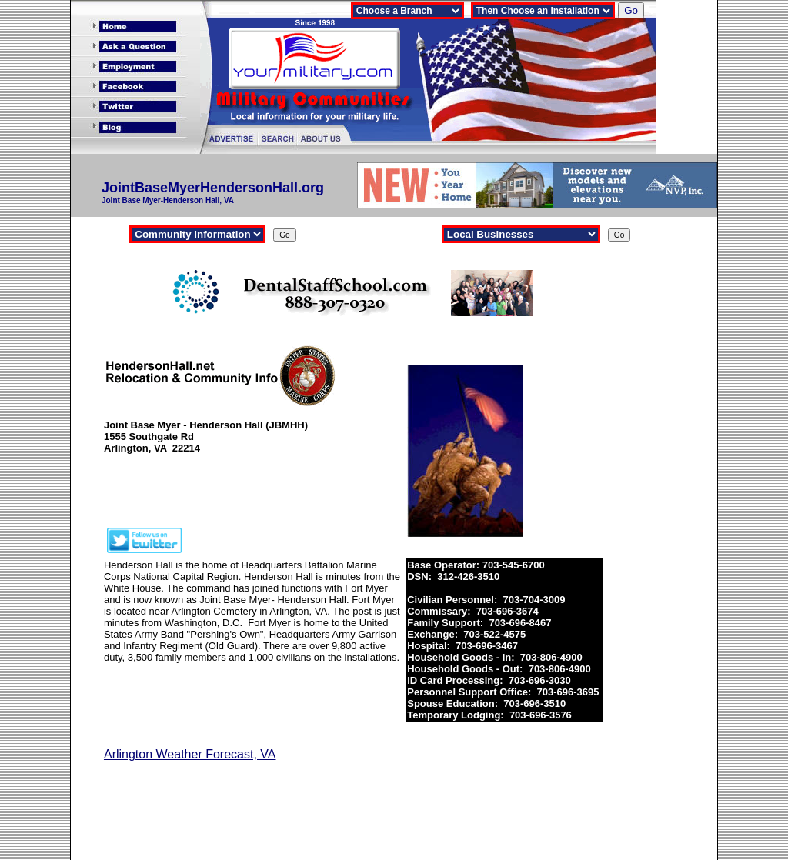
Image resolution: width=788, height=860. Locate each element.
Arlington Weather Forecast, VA (190, 754)
